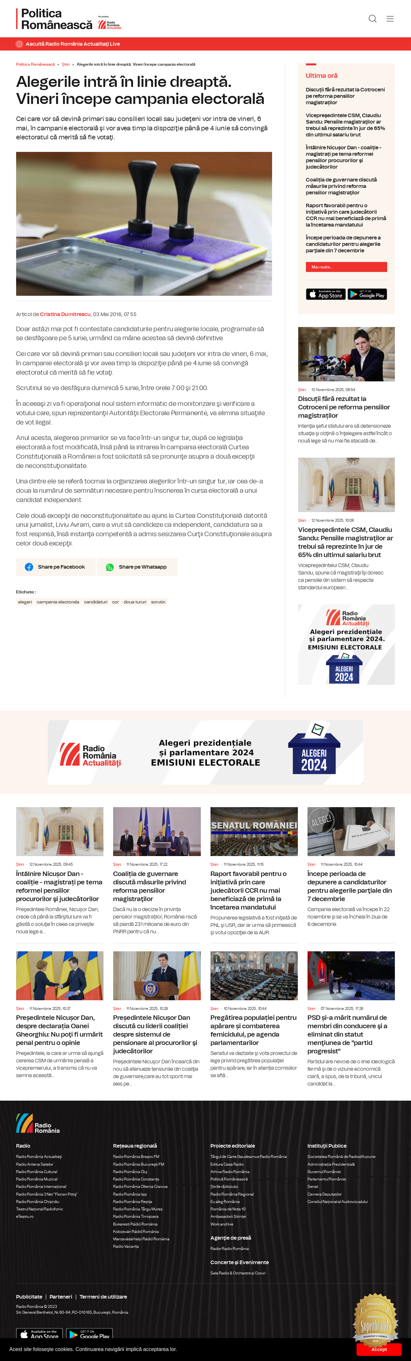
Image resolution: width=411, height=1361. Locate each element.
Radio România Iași (130, 1194)
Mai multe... (322, 267)
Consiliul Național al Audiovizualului (338, 1202)
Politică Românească (229, 1179)
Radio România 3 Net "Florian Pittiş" (47, 1194)
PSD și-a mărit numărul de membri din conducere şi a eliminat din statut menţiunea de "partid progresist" (351, 1015)
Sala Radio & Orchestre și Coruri (238, 1273)
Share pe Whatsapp (143, 567)
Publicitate (29, 1297)
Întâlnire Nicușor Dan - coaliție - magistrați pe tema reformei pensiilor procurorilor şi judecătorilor (346, 157)
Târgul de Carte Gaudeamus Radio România (248, 1157)
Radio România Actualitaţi (39, 1157)
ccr (115, 602)
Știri (66, 64)
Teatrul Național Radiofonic (39, 1209)
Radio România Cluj (130, 1172)
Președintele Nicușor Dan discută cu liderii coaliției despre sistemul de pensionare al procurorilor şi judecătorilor (157, 1015)
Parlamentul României (327, 1179)
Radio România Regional (232, 1194)
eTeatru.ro (25, 1216)
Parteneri (61, 1297)
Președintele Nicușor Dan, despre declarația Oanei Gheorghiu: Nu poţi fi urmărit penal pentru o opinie (59, 1011)
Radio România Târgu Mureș (137, 1209)
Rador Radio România (229, 1249)
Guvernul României (324, 1172)
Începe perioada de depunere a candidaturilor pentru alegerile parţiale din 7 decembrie (346, 244)
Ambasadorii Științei (228, 1216)
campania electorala (58, 602)
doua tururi (135, 602)
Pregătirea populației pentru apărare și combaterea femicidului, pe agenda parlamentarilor (254, 1011)
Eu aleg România (225, 1202)
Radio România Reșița (132, 1202)
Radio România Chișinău (37, 1202)
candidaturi (95, 602)
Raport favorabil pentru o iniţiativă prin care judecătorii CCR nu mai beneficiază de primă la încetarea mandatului (346, 215)
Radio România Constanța (136, 1179)
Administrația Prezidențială (331, 1164)
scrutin (158, 602)
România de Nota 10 (228, 1209)
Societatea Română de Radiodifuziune (342, 1157)
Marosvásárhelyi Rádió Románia (141, 1239)
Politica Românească (35, 64)
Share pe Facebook (61, 567)
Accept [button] (379, 1349)
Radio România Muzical (36, 1179)
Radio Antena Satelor (34, 1164)
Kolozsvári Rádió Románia (136, 1232)
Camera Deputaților (325, 1194)
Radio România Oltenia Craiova (140, 1187)
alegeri (25, 602)
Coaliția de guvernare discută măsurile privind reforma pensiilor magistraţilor (346, 186)
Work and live (221, 1224)
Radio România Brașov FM (136, 1157)
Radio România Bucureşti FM (138, 1164)
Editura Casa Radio (227, 1164)
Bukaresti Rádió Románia (135, 1224)
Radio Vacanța (126, 1246)
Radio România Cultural (36, 1172)
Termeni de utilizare (103, 1297)
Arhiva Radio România (230, 1172)
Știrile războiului (224, 1187)
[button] (180, 1350)
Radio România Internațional (41, 1187)
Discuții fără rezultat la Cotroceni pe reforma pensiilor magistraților (346, 96)
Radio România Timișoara (136, 1216)
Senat (313, 1187)
